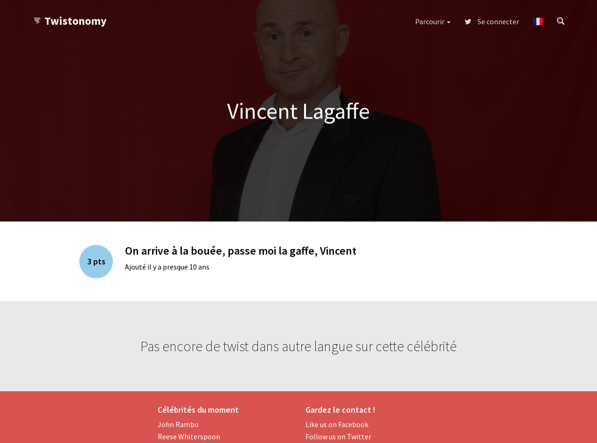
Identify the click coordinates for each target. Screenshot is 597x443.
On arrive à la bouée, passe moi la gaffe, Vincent (240, 250)
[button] (538, 21)
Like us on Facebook (336, 424)
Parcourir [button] (433, 21)
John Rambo (178, 424)
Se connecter (492, 21)
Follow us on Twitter (338, 436)
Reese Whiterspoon (189, 436)
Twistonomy (70, 21)
